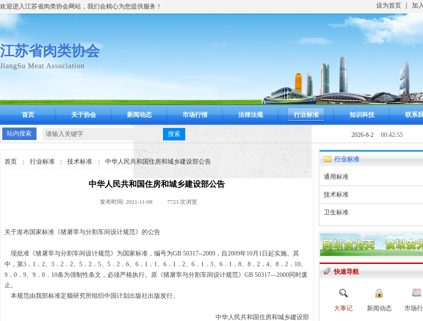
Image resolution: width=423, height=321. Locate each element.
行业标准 (306, 114)
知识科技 (362, 114)
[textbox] (103, 134)
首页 (28, 114)
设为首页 (388, 5)
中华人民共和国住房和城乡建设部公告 (158, 161)
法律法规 (250, 114)
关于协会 (83, 114)
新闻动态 (139, 114)
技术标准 (79, 161)
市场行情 (195, 114)
